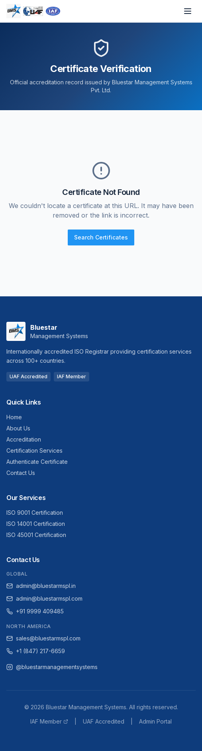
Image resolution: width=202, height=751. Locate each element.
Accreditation (23, 439)
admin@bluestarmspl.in (41, 585)
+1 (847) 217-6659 (35, 651)
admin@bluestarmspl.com (44, 598)
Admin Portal (155, 721)
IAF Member (49, 721)
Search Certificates (101, 237)
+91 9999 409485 (35, 611)
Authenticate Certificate (37, 461)
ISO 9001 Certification (34, 512)
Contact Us (20, 472)
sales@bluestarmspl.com (43, 638)
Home (14, 417)
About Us (18, 428)
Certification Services (34, 450)
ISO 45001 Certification (36, 534)
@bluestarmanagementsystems (52, 666)
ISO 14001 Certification (35, 523)
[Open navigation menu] (188, 11)
